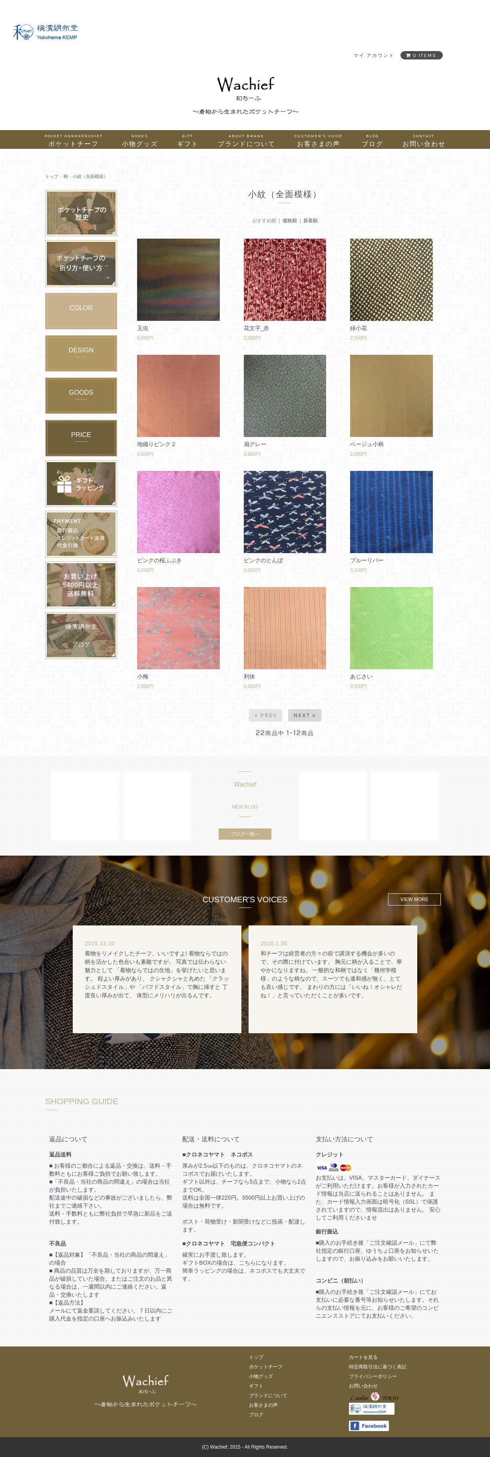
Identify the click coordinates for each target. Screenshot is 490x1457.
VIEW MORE (414, 899)
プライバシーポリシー (373, 1376)
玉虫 (142, 328)
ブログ (372, 140)
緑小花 (358, 328)
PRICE (81, 434)
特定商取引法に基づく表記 (377, 1367)
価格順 (290, 220)
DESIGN (81, 350)
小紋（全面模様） (90, 176)
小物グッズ (140, 140)
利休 (249, 676)
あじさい (361, 676)
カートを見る (363, 1357)
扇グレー (255, 444)
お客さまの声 (319, 140)
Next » (304, 715)
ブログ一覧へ (245, 834)
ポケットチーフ (74, 140)
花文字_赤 (256, 328)
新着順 (310, 220)
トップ (51, 176)
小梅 (142, 676)
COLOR (81, 307)
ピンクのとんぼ (263, 560)
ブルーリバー (367, 560)
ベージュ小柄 (367, 444)
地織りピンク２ (156, 444)
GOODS (81, 392)
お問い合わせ (424, 140)
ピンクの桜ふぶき (159, 560)
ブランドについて (246, 140)
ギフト (188, 140)
